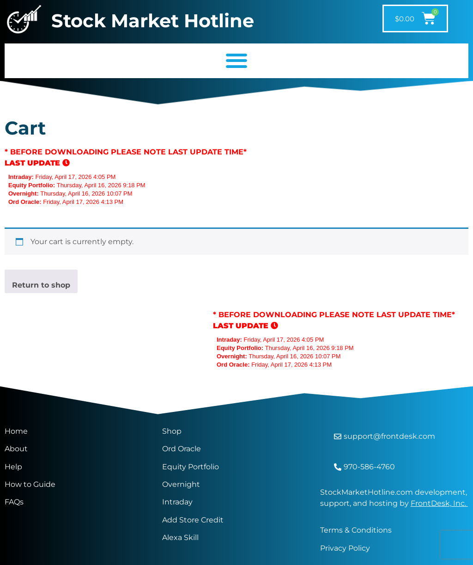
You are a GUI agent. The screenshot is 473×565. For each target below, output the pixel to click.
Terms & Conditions (356, 530)
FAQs (14, 501)
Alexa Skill (180, 537)
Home (16, 431)
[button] (236, 60)
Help (13, 466)
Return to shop (41, 285)
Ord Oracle (181, 448)
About (16, 448)
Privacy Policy (345, 548)
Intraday (177, 501)
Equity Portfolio (191, 466)
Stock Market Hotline (152, 20)
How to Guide (30, 484)
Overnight (181, 484)
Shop (172, 431)
